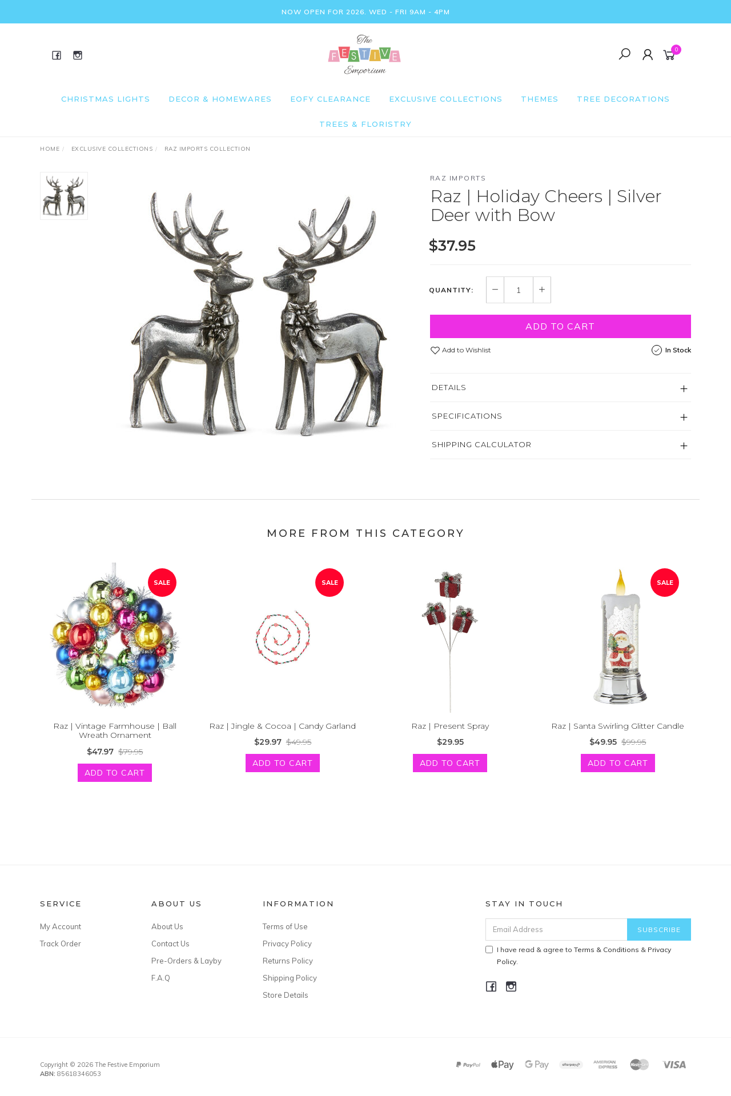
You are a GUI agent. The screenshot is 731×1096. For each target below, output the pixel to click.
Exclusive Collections (446, 98)
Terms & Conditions (606, 949)
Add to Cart (560, 326)
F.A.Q (160, 977)
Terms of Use (285, 926)
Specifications (467, 415)
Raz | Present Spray (450, 739)
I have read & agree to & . (578, 955)
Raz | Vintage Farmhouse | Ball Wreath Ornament (114, 744)
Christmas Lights (105, 98)
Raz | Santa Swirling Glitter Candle (617, 739)
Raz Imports (458, 178)
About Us (167, 926)
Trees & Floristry (365, 124)
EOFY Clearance (330, 98)
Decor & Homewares (220, 98)
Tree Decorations (623, 98)
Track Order (60, 943)
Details (449, 387)
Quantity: (451, 290)
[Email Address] (556, 929)
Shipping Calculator (482, 444)
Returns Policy (288, 960)
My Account (60, 926)
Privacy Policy (287, 943)
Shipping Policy (290, 977)
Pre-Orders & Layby (186, 960)
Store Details (285, 994)
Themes (540, 98)
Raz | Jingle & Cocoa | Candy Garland (282, 739)
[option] (259, 314)
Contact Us (170, 943)
